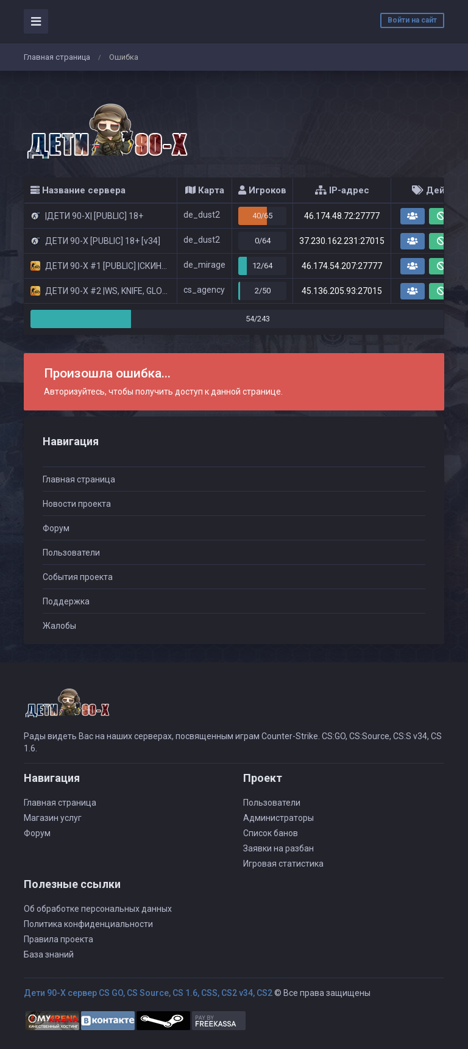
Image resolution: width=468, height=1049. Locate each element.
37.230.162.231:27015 (342, 241)
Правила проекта (58, 939)
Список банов (270, 833)
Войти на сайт (412, 20)
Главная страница (57, 57)
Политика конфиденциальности (88, 924)
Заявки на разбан (278, 848)
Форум (56, 528)
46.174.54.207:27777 (342, 266)
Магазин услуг (53, 818)
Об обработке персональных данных (98, 909)
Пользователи (71, 552)
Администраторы (278, 818)
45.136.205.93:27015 (342, 291)
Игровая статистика (283, 863)
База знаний (49, 954)
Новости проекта (77, 504)
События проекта (78, 577)
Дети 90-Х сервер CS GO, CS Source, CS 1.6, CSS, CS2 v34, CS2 (148, 993)
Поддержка (66, 601)
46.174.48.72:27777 (342, 216)
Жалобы (59, 626)
